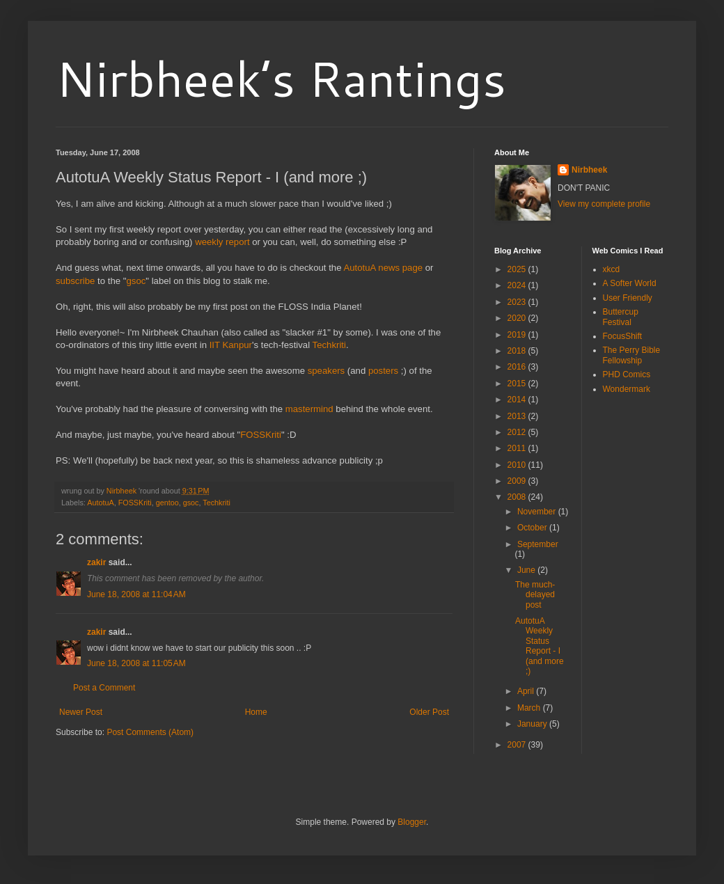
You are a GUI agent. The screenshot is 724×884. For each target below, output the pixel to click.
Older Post (429, 712)
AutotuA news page (383, 267)
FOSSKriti (260, 434)
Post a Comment (104, 688)
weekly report (222, 242)
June (527, 570)
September (537, 544)
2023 (517, 302)
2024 (517, 285)
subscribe (75, 281)
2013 (517, 416)
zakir (96, 562)
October (533, 527)
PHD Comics (627, 374)
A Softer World (629, 283)
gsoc (135, 281)
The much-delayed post (535, 595)
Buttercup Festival (620, 316)
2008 (517, 497)
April (526, 691)
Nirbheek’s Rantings (281, 78)
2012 (517, 432)
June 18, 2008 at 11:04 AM (136, 594)
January (533, 724)
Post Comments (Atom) (150, 732)
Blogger (412, 822)
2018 (517, 351)
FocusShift (623, 336)
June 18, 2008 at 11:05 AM (136, 663)
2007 (517, 745)
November (537, 511)
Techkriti (329, 345)
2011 (517, 448)
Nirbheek (589, 170)
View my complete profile (604, 204)
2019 (517, 335)
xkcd (611, 269)
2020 (517, 318)
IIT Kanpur (231, 345)
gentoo (167, 502)
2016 (517, 367)
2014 (517, 399)
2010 (517, 465)
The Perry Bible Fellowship (632, 355)
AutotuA (100, 502)
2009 (517, 481)
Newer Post (80, 712)
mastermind (309, 409)
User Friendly (627, 298)
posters (383, 370)
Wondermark (626, 389)
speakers (326, 370)
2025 (517, 269)
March (530, 708)
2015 (517, 383)
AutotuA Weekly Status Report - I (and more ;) (539, 646)
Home (256, 712)
